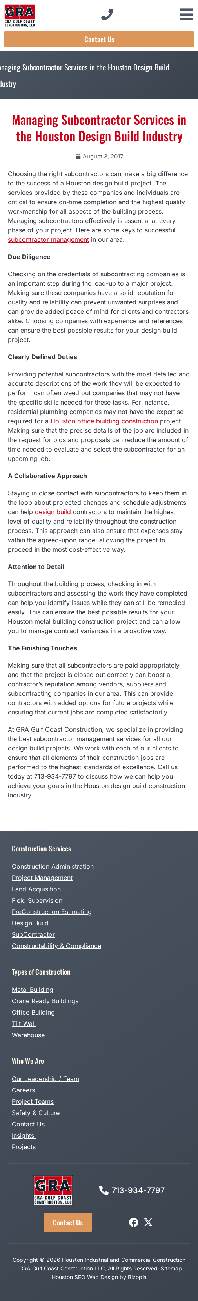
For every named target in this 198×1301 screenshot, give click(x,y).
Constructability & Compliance (56, 946)
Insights (24, 1135)
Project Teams (33, 1101)
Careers (23, 1090)
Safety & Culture (36, 1113)
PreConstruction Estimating (52, 912)
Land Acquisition (36, 889)
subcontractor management (48, 239)
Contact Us (28, 1124)
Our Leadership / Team (45, 1079)
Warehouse (28, 1035)
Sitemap (171, 1268)
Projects (24, 1147)
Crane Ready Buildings (45, 1001)
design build (53, 512)
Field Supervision (37, 900)
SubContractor (33, 934)
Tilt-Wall (24, 1023)
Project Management (42, 878)
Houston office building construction (104, 421)
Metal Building (32, 989)
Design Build (30, 923)
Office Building (33, 1012)
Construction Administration (53, 866)
